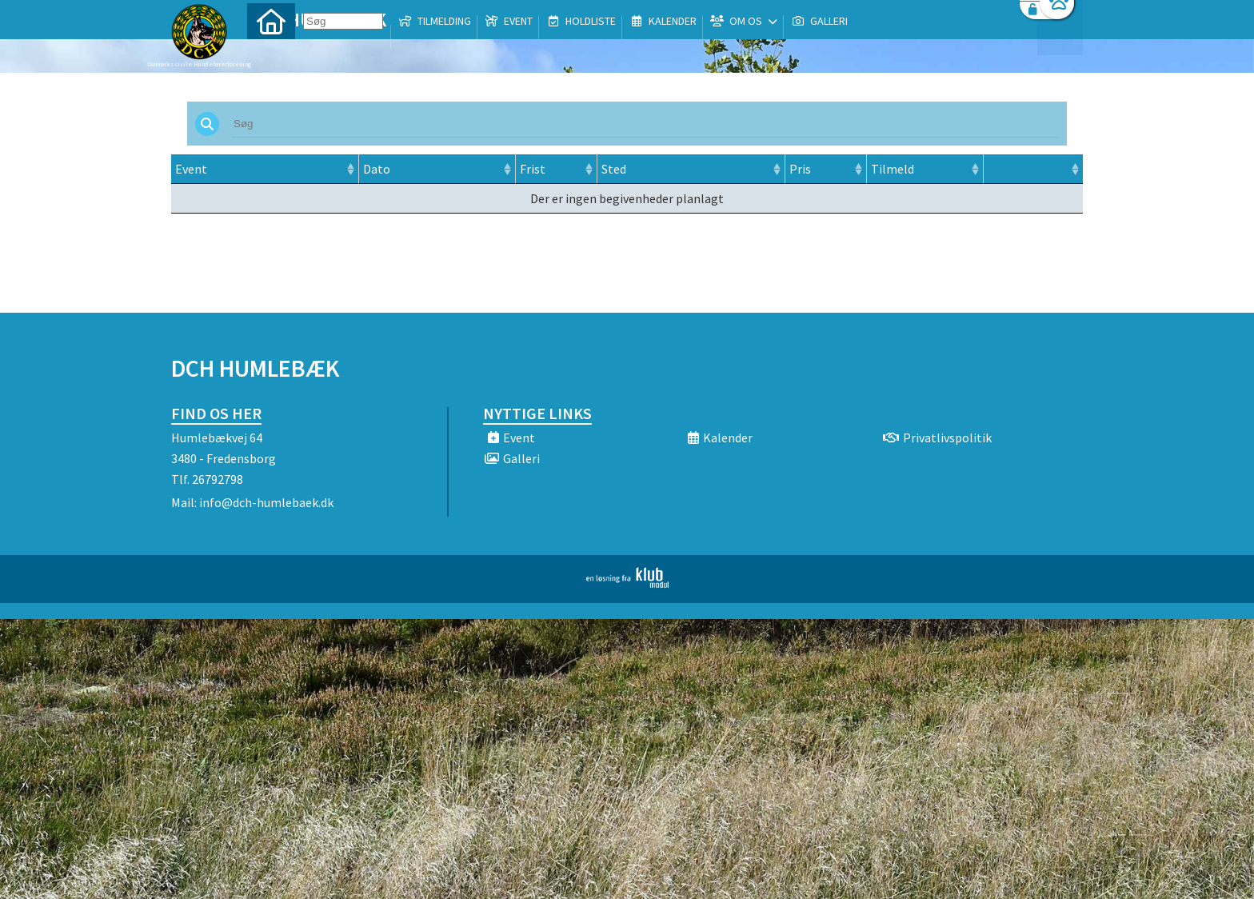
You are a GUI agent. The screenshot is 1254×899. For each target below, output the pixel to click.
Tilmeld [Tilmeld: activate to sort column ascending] (892, 169)
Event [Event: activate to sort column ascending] (191, 169)
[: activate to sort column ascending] (1033, 169)
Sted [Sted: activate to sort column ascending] (613, 169)
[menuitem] (271, 54)
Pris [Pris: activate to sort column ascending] (800, 169)
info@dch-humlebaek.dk (266, 502)
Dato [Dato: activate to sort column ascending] (376, 169)
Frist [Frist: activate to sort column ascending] (532, 169)
